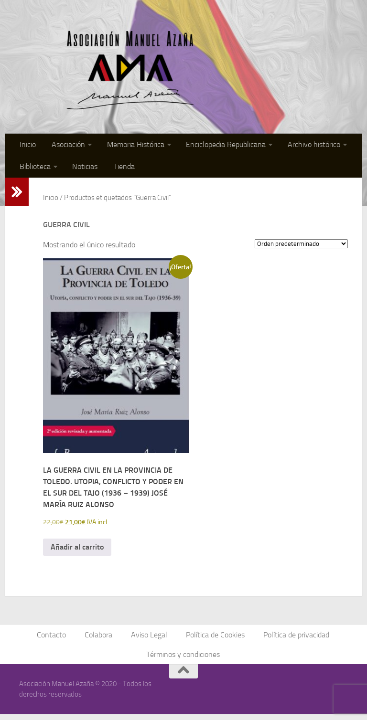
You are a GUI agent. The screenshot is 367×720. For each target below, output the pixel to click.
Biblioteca (34, 169)
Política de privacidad (294, 639)
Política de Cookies (214, 639)
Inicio (27, 145)
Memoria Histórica (130, 145)
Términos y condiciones (183, 659)
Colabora (100, 639)
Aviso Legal (149, 639)
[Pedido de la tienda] (301, 247)
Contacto (54, 639)
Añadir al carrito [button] (77, 550)
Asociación (65, 145)
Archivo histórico (305, 145)
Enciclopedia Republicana (219, 145)
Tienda (119, 169)
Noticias (82, 169)
